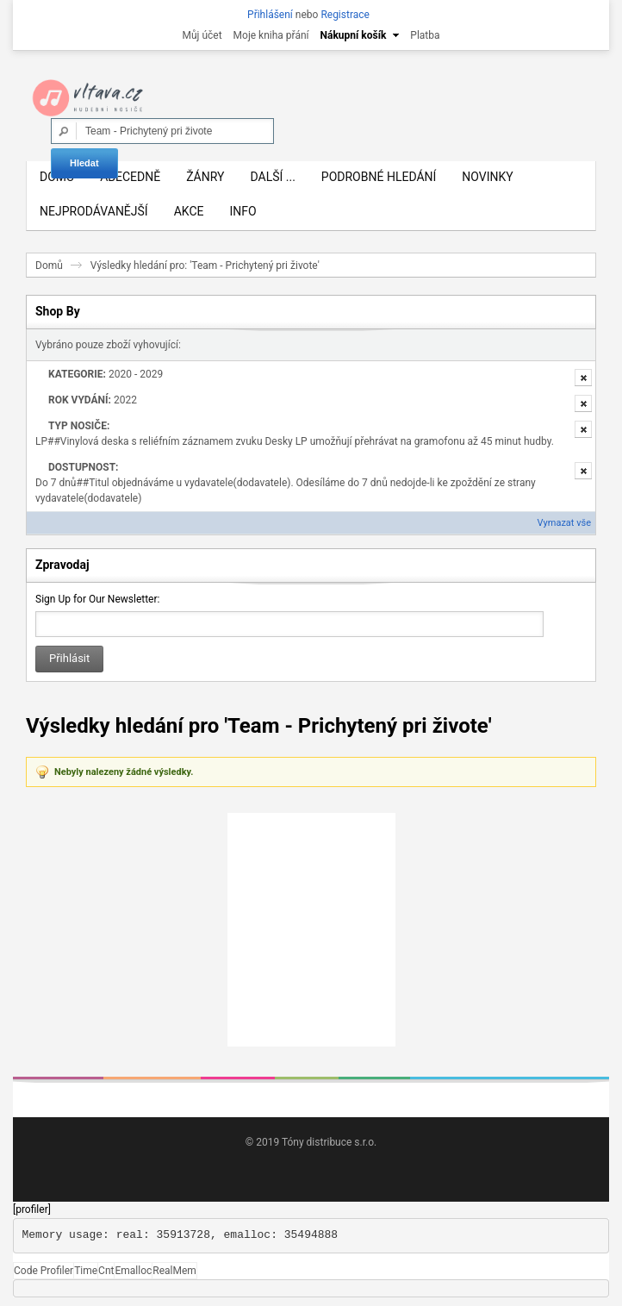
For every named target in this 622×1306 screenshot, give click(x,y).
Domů (49, 265)
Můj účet (201, 35)
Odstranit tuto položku (583, 377)
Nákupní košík (353, 35)
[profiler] (32, 1209)
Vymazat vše (564, 522)
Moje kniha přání (271, 35)
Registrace (345, 15)
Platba (424, 35)
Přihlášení (270, 15)
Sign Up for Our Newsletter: (97, 599)
